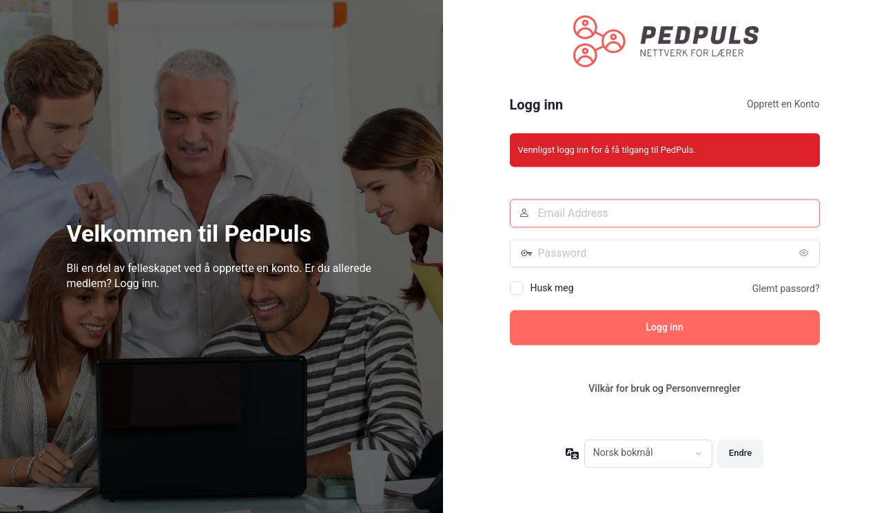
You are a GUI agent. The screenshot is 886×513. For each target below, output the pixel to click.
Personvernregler (703, 389)
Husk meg (552, 288)
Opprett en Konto (783, 104)
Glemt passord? (786, 289)
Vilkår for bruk (619, 389)
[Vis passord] (806, 253)
